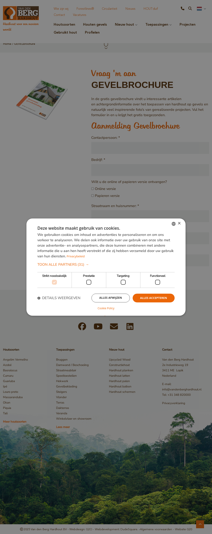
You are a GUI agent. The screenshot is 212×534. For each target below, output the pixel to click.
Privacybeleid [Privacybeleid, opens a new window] (76, 256)
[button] (106, 264)
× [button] (179, 223)
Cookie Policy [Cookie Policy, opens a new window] (106, 308)
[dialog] (106, 267)
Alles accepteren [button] (153, 298)
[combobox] (174, 224)
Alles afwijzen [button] (109, 298)
